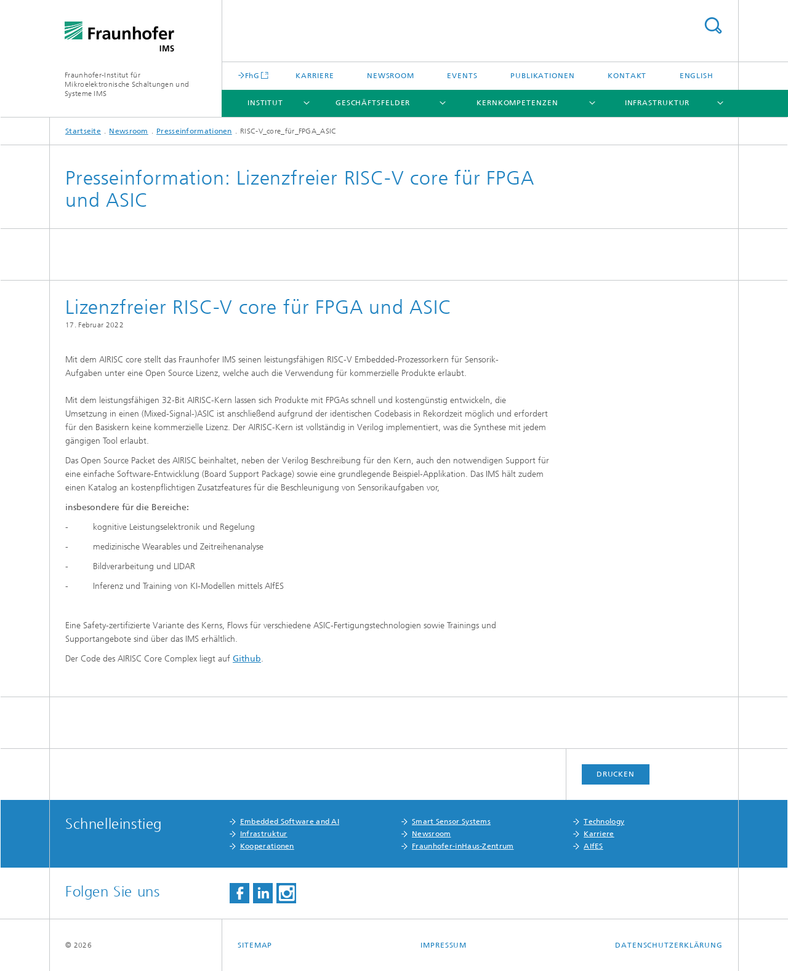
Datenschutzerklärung (669, 945)
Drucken (616, 774)
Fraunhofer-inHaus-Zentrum (463, 846)
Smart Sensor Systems (451, 821)
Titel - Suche (713, 25)
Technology (604, 821)
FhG (252, 75)
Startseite (83, 131)
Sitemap (255, 945)
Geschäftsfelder (373, 102)
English (697, 75)
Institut (265, 102)
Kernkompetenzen (517, 102)
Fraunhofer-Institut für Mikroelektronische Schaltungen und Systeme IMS (127, 84)
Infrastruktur (657, 102)
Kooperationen (267, 846)
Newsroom (390, 75)
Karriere (315, 75)
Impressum (443, 945)
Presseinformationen (194, 131)
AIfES (593, 846)
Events (462, 75)
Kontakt (627, 75)
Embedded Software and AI (289, 821)
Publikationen (542, 75)
